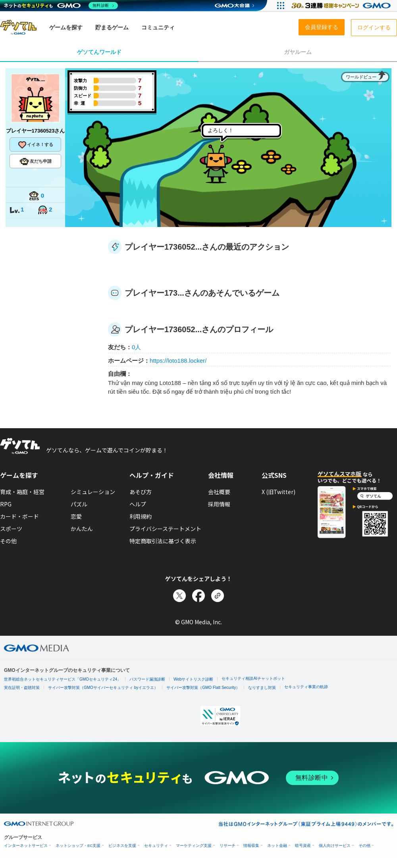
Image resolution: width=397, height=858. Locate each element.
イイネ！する (35, 145)
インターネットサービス (26, 845)
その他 (8, 541)
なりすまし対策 (262, 687)
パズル (79, 504)
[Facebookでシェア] (198, 595)
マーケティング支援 (194, 845)
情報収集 (251, 845)
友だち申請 (35, 161)
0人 (136, 347)
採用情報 (219, 504)
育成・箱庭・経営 (22, 492)
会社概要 (219, 492)
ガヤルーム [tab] (298, 52)
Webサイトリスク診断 (193, 679)
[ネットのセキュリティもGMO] (61, 5)
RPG (6, 504)
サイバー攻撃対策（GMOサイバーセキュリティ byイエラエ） (103, 687)
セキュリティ (156, 845)
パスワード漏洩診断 (147, 679)
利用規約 (140, 516)
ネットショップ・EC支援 (78, 845)
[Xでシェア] (179, 595)
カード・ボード (19, 516)
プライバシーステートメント (165, 529)
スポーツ (11, 529)
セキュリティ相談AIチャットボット (253, 678)
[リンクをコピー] (217, 595)
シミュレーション (93, 492)
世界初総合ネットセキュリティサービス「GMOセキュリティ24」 (62, 679)
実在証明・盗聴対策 (22, 687)
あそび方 (140, 492)
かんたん (82, 529)
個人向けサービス (335, 845)
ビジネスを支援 (122, 845)
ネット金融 (277, 845)
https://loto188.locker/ (178, 360)
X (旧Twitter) (278, 492)
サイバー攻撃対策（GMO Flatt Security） (203, 687)
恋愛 (76, 516)
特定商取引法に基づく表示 (162, 541)
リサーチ (227, 845)
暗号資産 (303, 845)
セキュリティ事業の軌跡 (306, 687)
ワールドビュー (361, 77)
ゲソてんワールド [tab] (99, 52)
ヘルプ (137, 504)
